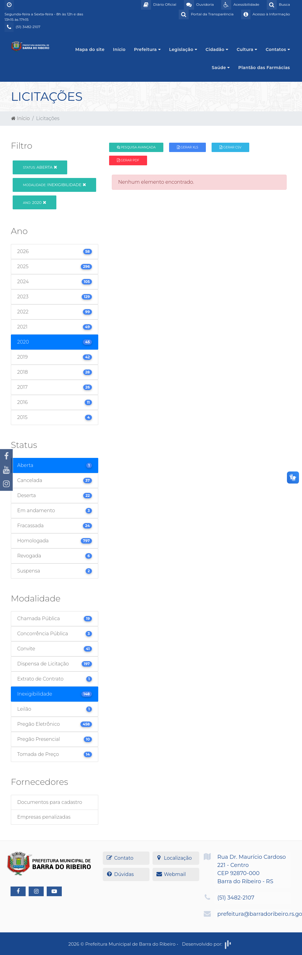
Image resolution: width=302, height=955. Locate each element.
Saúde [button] (221, 67)
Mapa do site (90, 49)
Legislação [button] (183, 49)
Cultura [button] (247, 49)
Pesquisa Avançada (136, 147)
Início (119, 49)
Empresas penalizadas (44, 817)
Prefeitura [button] (147, 49)
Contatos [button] (278, 49)
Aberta (40, 167)
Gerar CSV (230, 147)
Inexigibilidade (54, 184)
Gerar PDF (128, 160)
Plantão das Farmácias (264, 67)
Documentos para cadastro (49, 802)
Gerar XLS (187, 147)
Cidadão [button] (217, 49)
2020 (34, 202)
